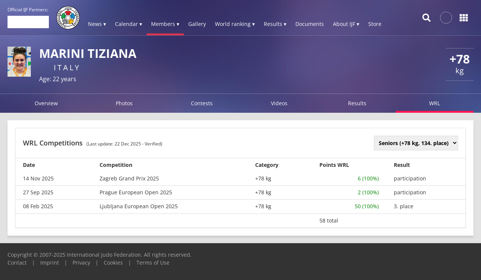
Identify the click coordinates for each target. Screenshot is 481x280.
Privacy (81, 262)
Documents (309, 23)
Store (374, 23)
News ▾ (97, 23)
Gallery (197, 23)
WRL (434, 103)
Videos (279, 103)
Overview (46, 103)
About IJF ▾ (346, 23)
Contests (202, 103)
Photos (124, 103)
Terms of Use (152, 262)
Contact (17, 262)
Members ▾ (165, 23)
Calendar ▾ (128, 23)
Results (357, 103)
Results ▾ (275, 23)
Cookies (113, 262)
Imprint (49, 262)
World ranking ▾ (235, 23)
